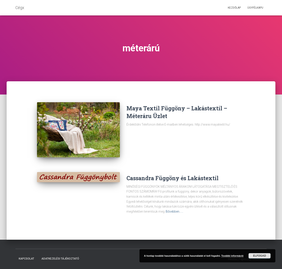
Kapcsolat (26, 258)
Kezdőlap (234, 7)
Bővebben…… (174, 211)
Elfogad (259, 255)
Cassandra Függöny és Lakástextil (172, 178)
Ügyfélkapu (255, 7)
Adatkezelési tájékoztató (60, 258)
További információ (232, 255)
